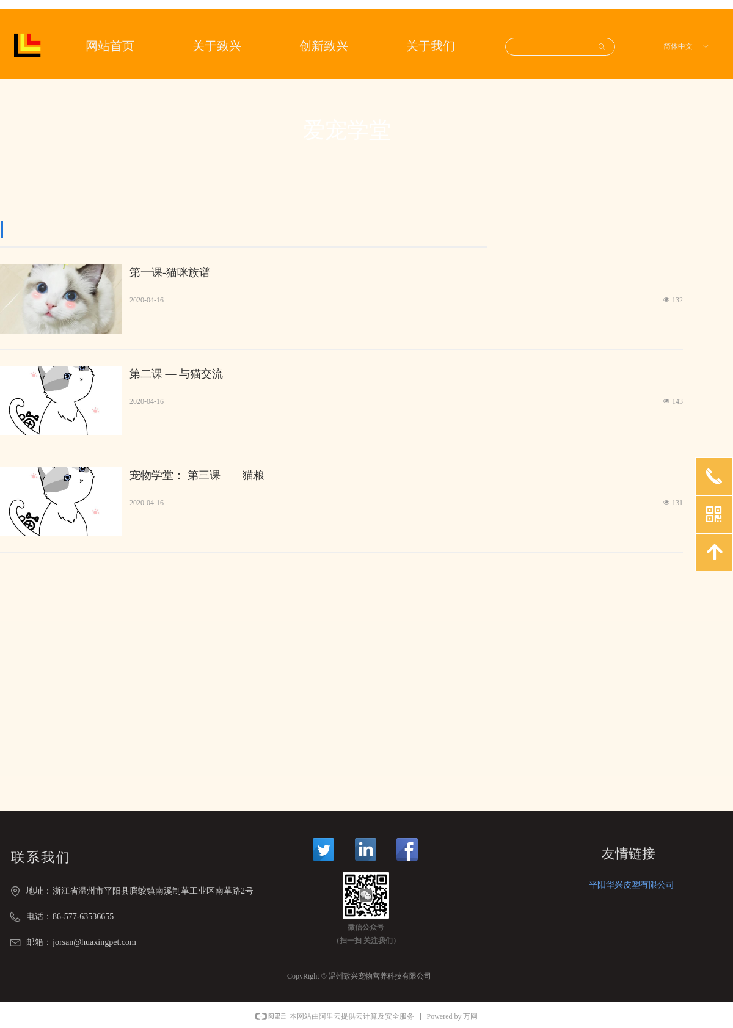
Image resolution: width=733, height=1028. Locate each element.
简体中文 (678, 46)
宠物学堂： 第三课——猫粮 (196, 475)
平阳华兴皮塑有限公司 (631, 884)
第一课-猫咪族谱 (169, 272)
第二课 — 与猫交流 (176, 374)
